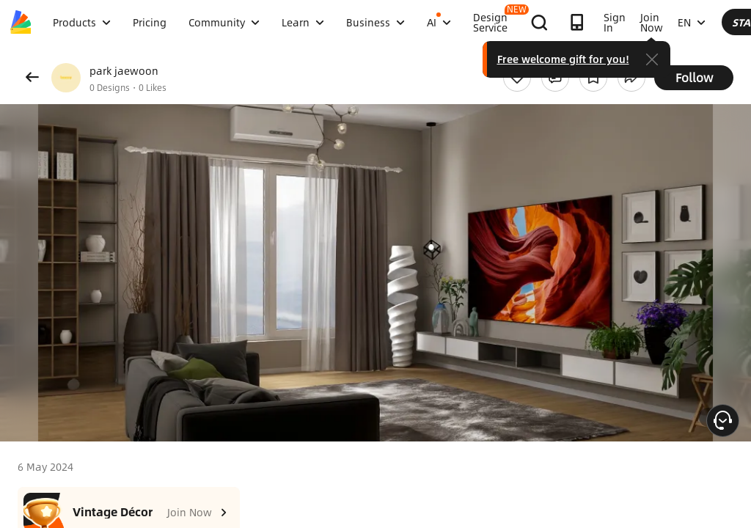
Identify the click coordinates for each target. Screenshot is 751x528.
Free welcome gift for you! (681, 58)
